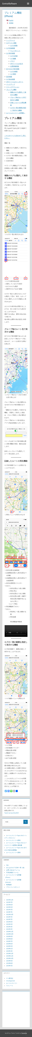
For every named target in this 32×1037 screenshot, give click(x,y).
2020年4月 (9, 948)
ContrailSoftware (9, 3)
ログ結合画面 (10, 79)
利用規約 (9, 885)
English (11, 20)
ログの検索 (13, 71)
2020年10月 (9, 934)
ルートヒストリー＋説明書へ (15, 113)
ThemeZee (24, 1033)
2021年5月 (9, 924)
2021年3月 (9, 927)
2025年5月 (9, 907)
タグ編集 (13, 58)
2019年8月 (9, 963)
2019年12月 (9, 953)
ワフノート (9, 985)
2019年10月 (9, 958)
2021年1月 (9, 929)
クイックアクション (12, 87)
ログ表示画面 (10, 53)
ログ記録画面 (10, 48)
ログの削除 (13, 45)
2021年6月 (9, 922)
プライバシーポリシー (13, 887)
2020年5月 (9, 946)
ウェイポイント (15, 51)
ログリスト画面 (11, 43)
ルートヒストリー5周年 (13, 852)
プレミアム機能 (11, 90)
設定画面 (9, 77)
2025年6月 (9, 905)
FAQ (7, 865)
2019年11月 (9, 956)
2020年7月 (9, 941)
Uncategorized (10, 981)
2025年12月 (9, 900)
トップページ (10, 40)
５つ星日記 (9, 978)
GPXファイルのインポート (14, 82)
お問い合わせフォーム (13, 870)
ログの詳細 (13, 56)
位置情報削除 (14, 66)
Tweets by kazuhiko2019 (11, 813)
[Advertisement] (16, 1008)
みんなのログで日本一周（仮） (15, 867)
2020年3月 (9, 951)
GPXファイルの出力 (16, 64)
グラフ (12, 61)
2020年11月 (9, 931)
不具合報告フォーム (12, 872)
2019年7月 (9, 966)
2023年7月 (9, 912)
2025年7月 (9, 902)
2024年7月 (9, 909)
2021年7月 (9, 919)
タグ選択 (13, 74)
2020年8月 (9, 939)
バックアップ (10, 84)
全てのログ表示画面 (12, 69)
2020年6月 (9, 944)
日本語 (11, 23)
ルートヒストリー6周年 (13, 840)
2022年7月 (9, 917)
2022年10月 (9, 914)
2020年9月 (9, 936)
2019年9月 (9, 961)
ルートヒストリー (11, 983)
